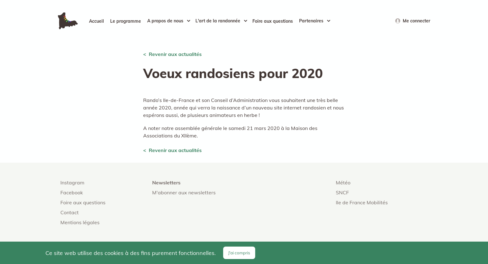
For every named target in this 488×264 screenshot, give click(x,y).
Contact (69, 212)
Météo (343, 182)
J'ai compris (239, 252)
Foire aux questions (272, 21)
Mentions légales (80, 222)
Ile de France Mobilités (362, 202)
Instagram (72, 182)
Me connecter (416, 21)
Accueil (96, 21)
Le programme (125, 21)
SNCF (342, 192)
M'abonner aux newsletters (184, 192)
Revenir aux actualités (175, 54)
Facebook (71, 192)
